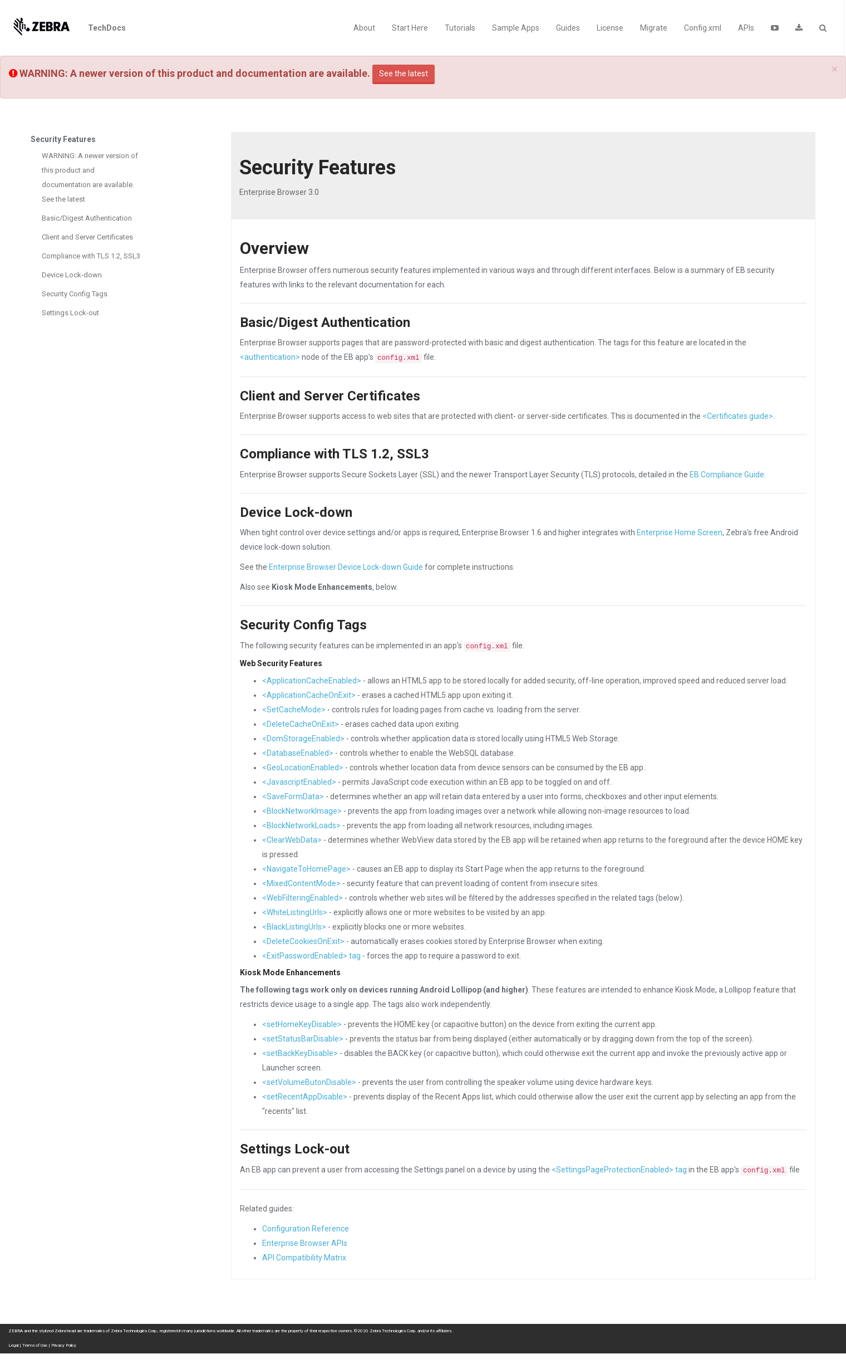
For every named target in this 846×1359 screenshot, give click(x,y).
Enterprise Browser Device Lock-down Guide (346, 567)
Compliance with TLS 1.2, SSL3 (91, 256)
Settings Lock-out (70, 313)
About (364, 27)
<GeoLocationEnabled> (302, 767)
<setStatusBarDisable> (302, 1038)
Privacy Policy (63, 1345)
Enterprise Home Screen (679, 532)
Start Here (410, 27)
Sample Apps (515, 27)
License (610, 27)
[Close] (835, 69)
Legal (13, 1345)
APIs (746, 27)
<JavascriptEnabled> (299, 782)
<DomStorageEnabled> (303, 738)
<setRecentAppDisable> (304, 1096)
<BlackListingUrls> (294, 926)
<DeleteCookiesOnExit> (303, 941)
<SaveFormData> (293, 796)
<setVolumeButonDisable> (309, 1082)
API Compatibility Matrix (304, 1257)
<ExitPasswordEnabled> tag (311, 955)
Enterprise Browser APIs (304, 1243)
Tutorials (460, 27)
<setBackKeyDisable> (300, 1053)
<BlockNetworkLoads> (301, 825)
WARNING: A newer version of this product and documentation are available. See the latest (90, 177)
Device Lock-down (72, 275)
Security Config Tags (74, 294)
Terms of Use (34, 1345)
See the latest (403, 73)
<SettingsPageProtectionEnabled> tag (619, 1169)
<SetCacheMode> (294, 709)
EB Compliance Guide (727, 474)
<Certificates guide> (737, 416)
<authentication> (270, 357)
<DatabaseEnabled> (297, 753)
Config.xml (702, 27)
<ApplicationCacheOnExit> (309, 695)
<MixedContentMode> (301, 883)
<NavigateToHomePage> (306, 868)
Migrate (653, 27)
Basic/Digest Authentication (87, 218)
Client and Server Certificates (87, 237)
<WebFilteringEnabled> (302, 897)
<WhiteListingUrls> (294, 912)
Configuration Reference (305, 1228)
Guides (568, 27)
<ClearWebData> (292, 839)
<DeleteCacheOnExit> (300, 724)
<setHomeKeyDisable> (302, 1024)
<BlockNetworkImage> (302, 810)
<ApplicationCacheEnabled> (311, 680)
